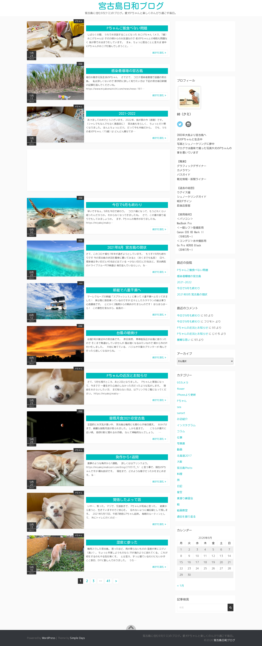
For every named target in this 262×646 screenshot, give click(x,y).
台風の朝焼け (127, 333)
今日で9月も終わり (127, 205)
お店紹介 (182, 419)
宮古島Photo (184, 468)
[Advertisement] (98, 167)
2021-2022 (127, 113)
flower (181, 388)
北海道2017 (184, 455)
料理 (179, 474)
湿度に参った (127, 542)
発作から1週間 (127, 457)
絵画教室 (182, 510)
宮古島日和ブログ (131, 6)
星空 (179, 492)
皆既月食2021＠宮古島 (127, 418)
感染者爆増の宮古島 (127, 71)
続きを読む (159, 52)
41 (108, 581)
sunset (181, 413)
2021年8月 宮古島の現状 (127, 247)
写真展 (181, 443)
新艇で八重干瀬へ (127, 290)
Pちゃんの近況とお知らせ (127, 375)
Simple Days (77, 638)
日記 (80, 63)
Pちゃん (78, 21)
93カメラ (182, 382)
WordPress (48, 638)
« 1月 (180, 585)
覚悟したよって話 (127, 499)
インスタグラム (186, 425)
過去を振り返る (186, 516)
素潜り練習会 (185, 498)
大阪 (179, 462)
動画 (179, 449)
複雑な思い (183, 340)
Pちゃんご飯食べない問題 (127, 28)
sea (80, 283)
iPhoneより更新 (186, 394)
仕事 (179, 437)
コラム (181, 431)
